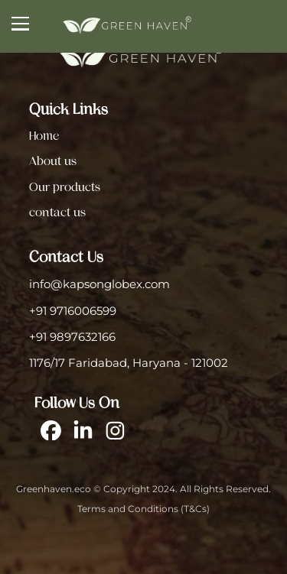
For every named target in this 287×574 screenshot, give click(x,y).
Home (44, 136)
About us (53, 161)
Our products (64, 187)
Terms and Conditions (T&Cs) (143, 509)
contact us (57, 212)
